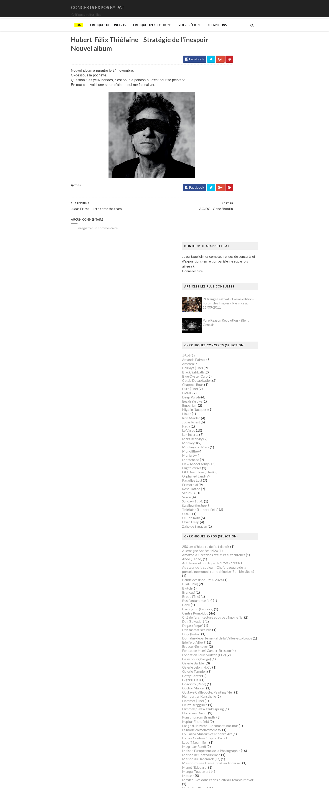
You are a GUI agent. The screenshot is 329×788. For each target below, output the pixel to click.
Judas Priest (219, 228)
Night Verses (219, 274)
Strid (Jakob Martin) (225, 715)
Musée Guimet (221, 615)
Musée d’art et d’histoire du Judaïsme (237, 656)
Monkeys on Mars (223, 253)
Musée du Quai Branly (226, 652)
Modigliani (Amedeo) (226, 598)
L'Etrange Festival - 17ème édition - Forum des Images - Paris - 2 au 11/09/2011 (257, 109)
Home (50, 31)
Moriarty (217, 261)
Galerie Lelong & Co (225, 473)
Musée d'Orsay (221, 623)
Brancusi (216, 398)
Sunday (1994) (220, 307)
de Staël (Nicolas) (223, 765)
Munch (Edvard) (222, 606)
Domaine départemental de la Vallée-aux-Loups (245, 444)
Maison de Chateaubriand (229, 560)
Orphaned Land (221, 282)
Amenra (216, 169)
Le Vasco (216, 236)
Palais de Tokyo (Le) (225, 673)
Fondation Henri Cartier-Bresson (234, 456)
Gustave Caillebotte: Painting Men (236, 498)
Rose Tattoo (219, 294)
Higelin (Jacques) (223, 215)
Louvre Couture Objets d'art (231, 544)
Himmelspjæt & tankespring (231, 515)
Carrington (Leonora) (225, 415)
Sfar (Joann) (219, 706)
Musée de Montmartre (227, 627)
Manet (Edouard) (222, 573)
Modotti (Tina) (221, 602)
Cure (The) (218, 194)
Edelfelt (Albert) (222, 448)
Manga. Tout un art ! (225, 577)
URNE (215, 319)
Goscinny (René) (222, 490)
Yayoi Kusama (220, 748)
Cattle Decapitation (225, 186)
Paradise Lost (220, 286)
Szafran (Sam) (220, 719)
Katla (214, 232)
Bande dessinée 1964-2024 (230, 385)
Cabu (214, 410)
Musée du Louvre (222, 648)
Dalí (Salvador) (221, 427)
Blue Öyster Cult (222, 182)
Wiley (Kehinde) (222, 744)
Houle (214, 219)
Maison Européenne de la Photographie (239, 556)
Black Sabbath (221, 178)
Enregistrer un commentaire (69, 237)
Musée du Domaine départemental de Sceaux (243, 644)
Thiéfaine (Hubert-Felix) (228, 315)
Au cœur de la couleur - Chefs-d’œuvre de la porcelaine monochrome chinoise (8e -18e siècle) (246, 375)
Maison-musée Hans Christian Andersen (240, 569)
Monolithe (218, 257)
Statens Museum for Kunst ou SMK (236, 710)
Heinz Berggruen (222, 510)
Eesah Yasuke (220, 207)
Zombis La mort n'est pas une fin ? (235, 752)
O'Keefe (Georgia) (224, 664)
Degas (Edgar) (220, 431)
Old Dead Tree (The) (225, 278)
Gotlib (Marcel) (222, 494)
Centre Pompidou (223, 419)
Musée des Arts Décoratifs (230, 640)
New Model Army (223, 269)
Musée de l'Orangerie (226, 635)
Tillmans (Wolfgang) (225, 723)
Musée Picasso (221, 619)
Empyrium (217, 211)
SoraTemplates (72, 782)
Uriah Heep (218, 328)
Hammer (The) (221, 506)
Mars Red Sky (220, 244)
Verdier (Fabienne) (224, 735)
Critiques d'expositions (124, 31)
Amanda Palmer (222, 165)
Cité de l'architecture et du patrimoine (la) (240, 423)
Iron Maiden (219, 223)
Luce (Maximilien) (223, 548)
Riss (213, 698)
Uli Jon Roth (219, 324)
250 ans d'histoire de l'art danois (234, 352)
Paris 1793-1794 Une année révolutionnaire (242, 677)
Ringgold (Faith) (222, 694)
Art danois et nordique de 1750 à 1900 (238, 369)
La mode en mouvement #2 (230, 536)
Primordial (218, 290)
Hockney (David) (222, 519)
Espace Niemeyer (223, 452)
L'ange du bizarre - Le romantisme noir (238, 531)
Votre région (161, 31)
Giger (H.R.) (219, 485)
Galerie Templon (222, 477)
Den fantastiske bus (225, 435)
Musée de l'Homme (224, 631)
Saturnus (216, 299)
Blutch (215, 394)
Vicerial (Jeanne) (222, 740)
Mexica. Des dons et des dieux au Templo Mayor (245, 585)
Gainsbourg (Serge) (224, 465)
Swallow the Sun (222, 311)
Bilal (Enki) (218, 390)
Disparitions (189, 31)
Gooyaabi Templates (123, 782)
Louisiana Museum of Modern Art (235, 540)
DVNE (215, 199)
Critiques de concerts (80, 31)
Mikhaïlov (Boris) (223, 594)
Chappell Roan (221, 190)
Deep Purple (219, 203)
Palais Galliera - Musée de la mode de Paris (241, 669)
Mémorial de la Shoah (226, 660)
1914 (214, 161)
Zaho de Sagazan (222, 332)
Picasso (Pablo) (221, 690)
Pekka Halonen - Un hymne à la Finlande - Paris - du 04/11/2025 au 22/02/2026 (248, 683)
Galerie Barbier (221, 469)
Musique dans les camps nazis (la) (235, 610)
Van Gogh (217, 731)
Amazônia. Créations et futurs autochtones (241, 360)
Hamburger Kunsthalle (227, 502)
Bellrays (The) (220, 174)
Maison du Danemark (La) (229, 565)
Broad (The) (219, 402)
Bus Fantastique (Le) (225, 406)
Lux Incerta (218, 240)
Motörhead (218, 265)
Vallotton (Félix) (222, 727)
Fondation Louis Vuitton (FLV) (232, 460)
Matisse (216, 581)
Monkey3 (217, 248)
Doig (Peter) (219, 440)
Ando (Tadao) (220, 365)
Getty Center (220, 481)
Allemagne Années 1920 (228, 356)
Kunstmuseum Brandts (227, 523)
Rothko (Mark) (221, 702)
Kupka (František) (223, 527)
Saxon (214, 303)
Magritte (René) (222, 552)
